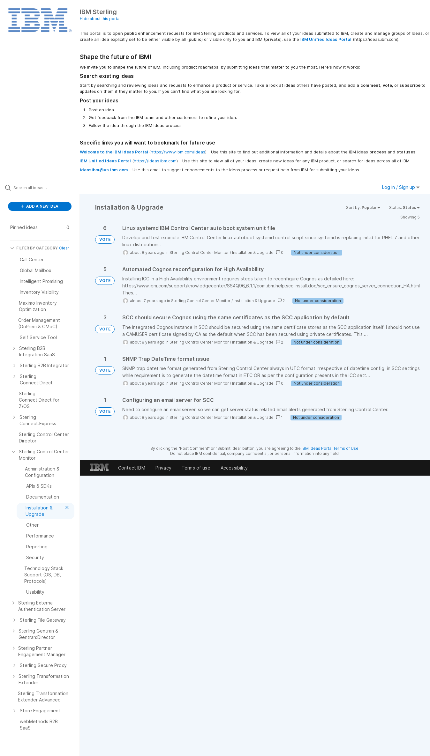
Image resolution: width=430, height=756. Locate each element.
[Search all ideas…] (51, 187)
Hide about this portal (100, 18)
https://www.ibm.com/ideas (178, 151)
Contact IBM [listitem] (131, 468)
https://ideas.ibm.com (155, 160)
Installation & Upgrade (253, 252)
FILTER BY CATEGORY (34, 248)
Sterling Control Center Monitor (199, 252)
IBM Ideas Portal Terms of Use (330, 448)
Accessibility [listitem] (234, 468)
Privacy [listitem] (163, 468)
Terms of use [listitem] (196, 468)
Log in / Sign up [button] (401, 187)
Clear (64, 248)
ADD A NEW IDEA (39, 206)
